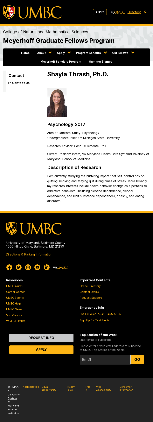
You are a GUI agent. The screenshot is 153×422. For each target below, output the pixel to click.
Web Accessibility (103, 388)
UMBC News (14, 309)
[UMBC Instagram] (28, 267)
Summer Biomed (100, 61)
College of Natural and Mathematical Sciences (45, 31)
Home (25, 52)
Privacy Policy (70, 388)
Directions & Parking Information (29, 254)
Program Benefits (88, 52)
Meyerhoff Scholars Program (61, 61)
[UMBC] (32, 12)
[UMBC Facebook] (9, 267)
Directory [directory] (134, 12)
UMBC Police (88, 314)
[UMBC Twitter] (18, 267)
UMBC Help (13, 303)
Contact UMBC (89, 291)
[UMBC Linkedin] (46, 267)
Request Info (41, 338)
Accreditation (31, 386)
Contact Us (21, 83)
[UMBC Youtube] (37, 267)
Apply (100, 12)
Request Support (91, 297)
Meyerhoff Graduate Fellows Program (59, 40)
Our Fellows (120, 52)
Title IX (87, 388)
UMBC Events (15, 297)
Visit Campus (14, 315)
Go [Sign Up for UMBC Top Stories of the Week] (137, 359)
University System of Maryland (14, 400)
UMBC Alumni (14, 286)
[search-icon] (145, 12)
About (41, 52)
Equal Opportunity (49, 388)
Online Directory (90, 286)
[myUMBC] (118, 12)
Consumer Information (126, 388)
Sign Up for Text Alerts (94, 320)
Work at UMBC (15, 321)
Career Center (15, 291)
